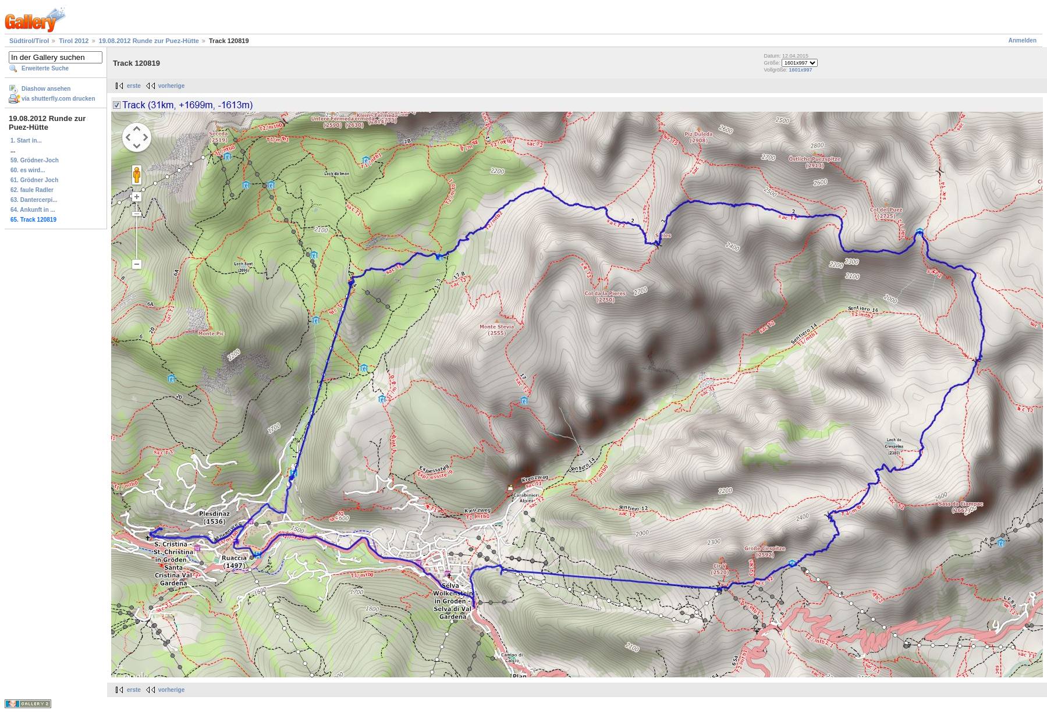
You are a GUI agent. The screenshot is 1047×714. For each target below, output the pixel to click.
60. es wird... (27, 170)
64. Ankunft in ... (32, 210)
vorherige (171, 86)
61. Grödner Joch (34, 180)
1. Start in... (26, 140)
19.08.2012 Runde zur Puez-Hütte (149, 40)
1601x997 (800, 70)
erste (134, 86)
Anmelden (1023, 40)
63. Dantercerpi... (34, 200)
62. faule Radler (32, 190)
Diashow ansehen (46, 89)
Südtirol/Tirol (29, 40)
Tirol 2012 (73, 40)
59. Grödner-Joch (34, 160)
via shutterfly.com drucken (58, 98)
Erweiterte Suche (45, 68)
